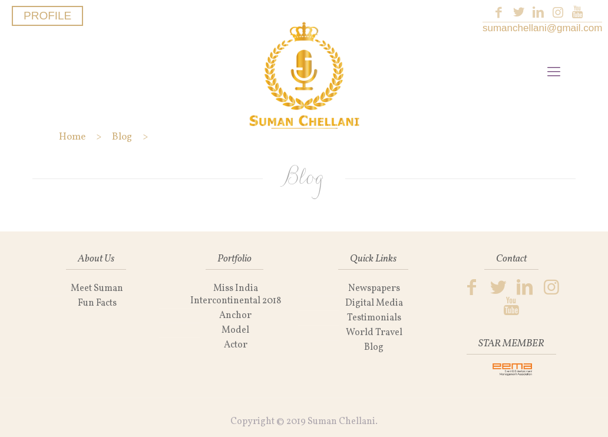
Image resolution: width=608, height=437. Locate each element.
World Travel (374, 332)
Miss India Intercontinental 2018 (235, 294)
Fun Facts (97, 303)
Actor (235, 345)
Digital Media (374, 303)
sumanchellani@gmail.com (542, 28)
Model (235, 330)
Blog (374, 347)
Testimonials (374, 318)
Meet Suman (97, 288)
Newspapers (374, 288)
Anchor (235, 315)
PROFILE (47, 15)
